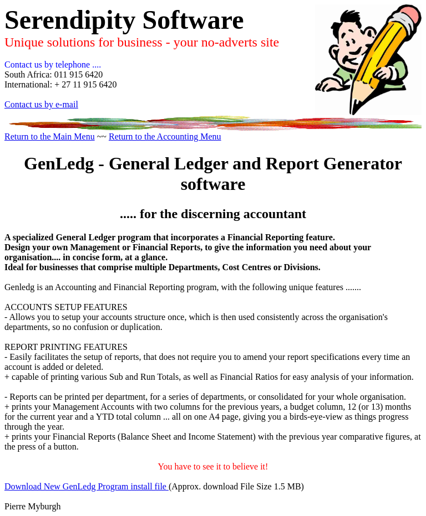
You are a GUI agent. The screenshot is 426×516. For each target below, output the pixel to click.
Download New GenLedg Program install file (86, 486)
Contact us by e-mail (41, 104)
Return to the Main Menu (49, 136)
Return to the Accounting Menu (165, 136)
